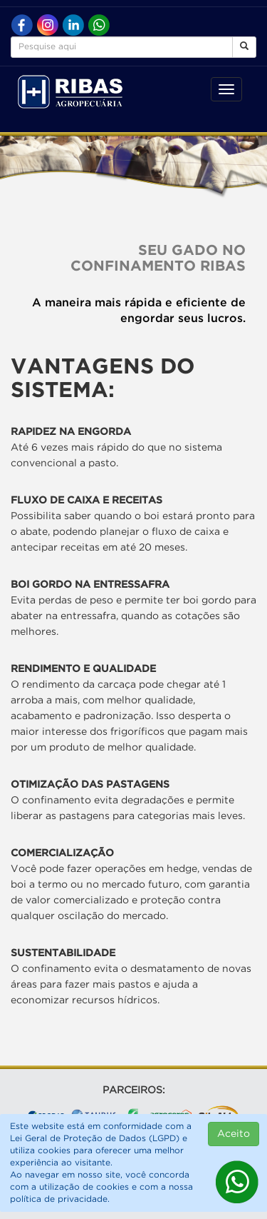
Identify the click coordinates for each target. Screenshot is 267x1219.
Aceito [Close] (233, 1134)
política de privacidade (59, 1199)
